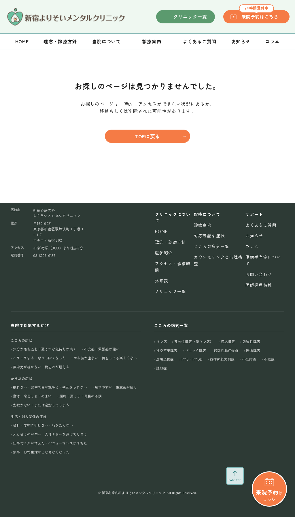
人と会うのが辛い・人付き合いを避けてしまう (50, 434)
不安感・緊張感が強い (101, 348)
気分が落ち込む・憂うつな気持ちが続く (44, 348)
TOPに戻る (147, 136)
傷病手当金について (263, 260)
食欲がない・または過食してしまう (41, 404)
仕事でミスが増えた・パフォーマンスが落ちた (50, 443)
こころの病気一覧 (211, 246)
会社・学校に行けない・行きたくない (43, 425)
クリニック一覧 (190, 16)
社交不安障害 (166, 350)
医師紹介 (164, 252)
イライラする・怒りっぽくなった (39, 357)
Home (22, 41)
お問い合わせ (258, 274)
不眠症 (269, 359)
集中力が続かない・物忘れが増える (41, 366)
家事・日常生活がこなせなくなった (41, 451)
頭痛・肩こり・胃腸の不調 (80, 395)
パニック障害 (195, 350)
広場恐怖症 (165, 359)
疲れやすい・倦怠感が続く (116, 387)
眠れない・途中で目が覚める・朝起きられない (50, 387)
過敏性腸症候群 (226, 350)
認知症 (161, 367)
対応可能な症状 (209, 235)
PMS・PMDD (191, 359)
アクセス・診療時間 (172, 267)
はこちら (269, 474)
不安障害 (249, 359)
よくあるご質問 (199, 41)
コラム (272, 41)
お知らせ (241, 41)
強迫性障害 (251, 341)
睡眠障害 (253, 350)
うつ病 (161, 341)
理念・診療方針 (60, 41)
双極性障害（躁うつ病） (193, 341)
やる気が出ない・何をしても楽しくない (105, 357)
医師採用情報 (258, 285)
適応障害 (228, 341)
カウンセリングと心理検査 (218, 260)
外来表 (161, 280)
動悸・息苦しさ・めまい (32, 395)
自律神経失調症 (222, 359)
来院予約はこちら (258, 15)
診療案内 (203, 225)
